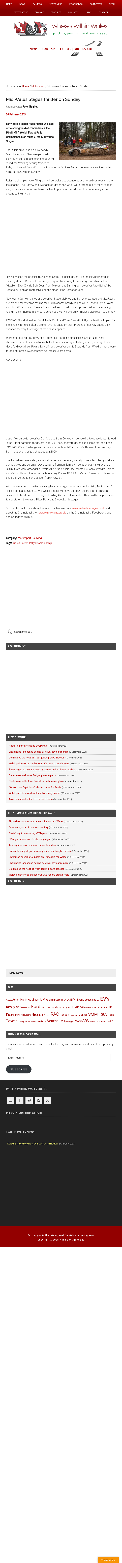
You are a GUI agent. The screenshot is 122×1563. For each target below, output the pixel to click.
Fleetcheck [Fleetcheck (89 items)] (25, 1007)
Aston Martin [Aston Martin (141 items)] (19, 999)
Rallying (37, 538)
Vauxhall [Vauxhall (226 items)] (53, 1021)
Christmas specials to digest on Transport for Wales (38, 856)
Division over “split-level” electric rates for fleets (35, 787)
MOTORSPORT (83, 49)
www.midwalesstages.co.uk (88, 508)
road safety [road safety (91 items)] (75, 1015)
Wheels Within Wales (61, 28)
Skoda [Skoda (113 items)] (84, 1014)
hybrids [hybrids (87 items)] (68, 1007)
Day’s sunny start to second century (28, 827)
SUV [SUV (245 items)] (104, 1014)
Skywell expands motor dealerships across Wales (36, 821)
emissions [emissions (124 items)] (90, 999)
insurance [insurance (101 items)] (102, 1007)
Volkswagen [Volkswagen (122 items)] (67, 1021)
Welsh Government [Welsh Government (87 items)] (98, 1021)
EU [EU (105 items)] (98, 1000)
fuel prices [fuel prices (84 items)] (45, 1007)
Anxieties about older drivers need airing (31, 799)
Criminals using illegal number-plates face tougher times (40, 851)
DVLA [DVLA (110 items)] (67, 999)
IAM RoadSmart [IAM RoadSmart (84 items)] (90, 1007)
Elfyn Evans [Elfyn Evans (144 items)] (77, 999)
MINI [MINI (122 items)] (17, 1014)
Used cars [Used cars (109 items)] (41, 1021)
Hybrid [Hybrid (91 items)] (61, 1007)
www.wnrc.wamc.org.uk (52, 512)
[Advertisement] (61, 68)
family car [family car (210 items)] (13, 1007)
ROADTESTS (48, 49)
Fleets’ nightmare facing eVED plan (28, 745)
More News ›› (17, 973)
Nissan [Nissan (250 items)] (37, 1014)
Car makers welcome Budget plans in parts (32, 775)
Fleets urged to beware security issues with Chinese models (42, 769)
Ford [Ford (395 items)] (35, 1006)
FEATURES (65, 49)
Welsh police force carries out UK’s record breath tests (39, 763)
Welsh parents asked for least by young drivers (34, 793)
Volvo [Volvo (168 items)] (79, 1021)
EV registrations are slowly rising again (30, 839)
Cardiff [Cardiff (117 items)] (59, 999)
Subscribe (18, 1069)
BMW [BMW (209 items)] (44, 999)
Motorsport (24, 538)
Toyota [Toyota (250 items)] (12, 1021)
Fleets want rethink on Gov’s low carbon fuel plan (36, 781)
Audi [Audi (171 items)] (31, 999)
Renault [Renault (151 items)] (64, 1014)
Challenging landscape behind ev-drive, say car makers (39, 751)
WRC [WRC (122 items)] (110, 1021)
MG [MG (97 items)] (13, 1015)
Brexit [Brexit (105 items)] (52, 1000)
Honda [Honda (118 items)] (54, 1007)
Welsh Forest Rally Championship (32, 543)
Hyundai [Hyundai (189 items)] (78, 1007)
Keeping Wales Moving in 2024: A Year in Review (32, 1143)
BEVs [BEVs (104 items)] (37, 1000)
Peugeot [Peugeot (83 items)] (47, 1015)
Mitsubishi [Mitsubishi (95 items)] (26, 1015)
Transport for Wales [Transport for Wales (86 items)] (27, 1021)
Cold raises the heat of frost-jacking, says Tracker (36, 757)
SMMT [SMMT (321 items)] (94, 1014)
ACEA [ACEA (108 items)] (9, 999)
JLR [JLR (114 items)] (110, 1007)
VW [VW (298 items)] (86, 1020)
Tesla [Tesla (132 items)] (111, 1014)
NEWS (33, 49)
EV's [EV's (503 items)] (104, 999)
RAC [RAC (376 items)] (55, 1014)
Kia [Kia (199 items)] (8, 1014)
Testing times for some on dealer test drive (32, 845)
